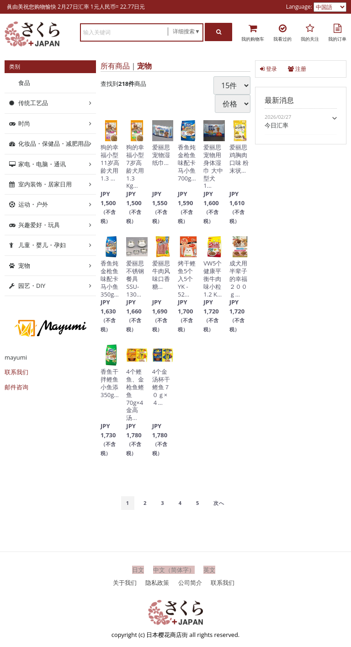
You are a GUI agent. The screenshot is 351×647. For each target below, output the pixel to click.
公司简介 (190, 582)
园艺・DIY (31, 285)
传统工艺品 (33, 103)
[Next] (218, 503)
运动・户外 (33, 204)
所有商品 (115, 66)
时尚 (24, 123)
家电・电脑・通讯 (42, 163)
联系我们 (16, 372)
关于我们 (125, 582)
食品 (24, 83)
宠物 (144, 66)
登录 (268, 69)
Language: (300, 7)
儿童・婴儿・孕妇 (42, 245)
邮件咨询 (16, 387)
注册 (297, 69)
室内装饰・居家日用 (45, 184)
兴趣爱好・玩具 (39, 225)
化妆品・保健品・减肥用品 (54, 143)
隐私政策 (157, 582)
